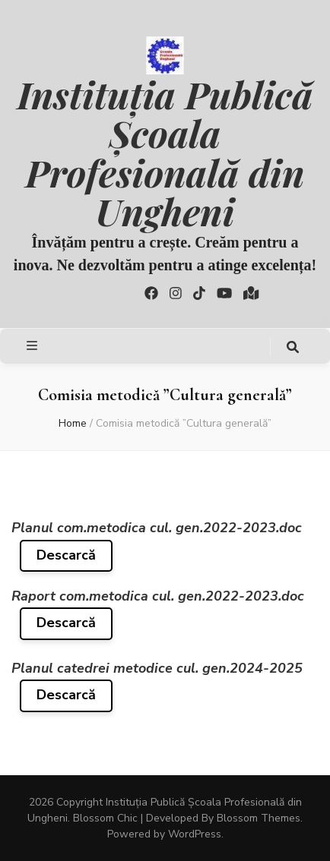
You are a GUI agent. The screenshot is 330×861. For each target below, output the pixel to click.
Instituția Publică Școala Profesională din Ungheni (165, 152)
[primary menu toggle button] (34, 345)
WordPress (194, 834)
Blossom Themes (258, 818)
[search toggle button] (293, 347)
